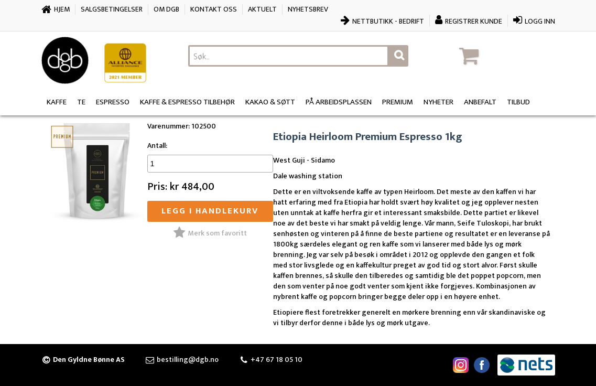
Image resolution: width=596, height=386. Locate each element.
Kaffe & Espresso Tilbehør (187, 102)
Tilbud (518, 102)
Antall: (157, 146)
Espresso (112, 102)
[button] (505, 55)
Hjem (62, 9)
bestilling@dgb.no (188, 360)
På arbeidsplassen (339, 102)
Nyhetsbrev (308, 9)
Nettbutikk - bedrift (388, 21)
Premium (397, 102)
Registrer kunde (473, 21)
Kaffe (57, 102)
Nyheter (438, 102)
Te (81, 102)
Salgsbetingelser (112, 9)
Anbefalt (480, 102)
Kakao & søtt (270, 102)
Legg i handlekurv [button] (209, 210)
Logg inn (540, 21)
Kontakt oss (213, 9)
